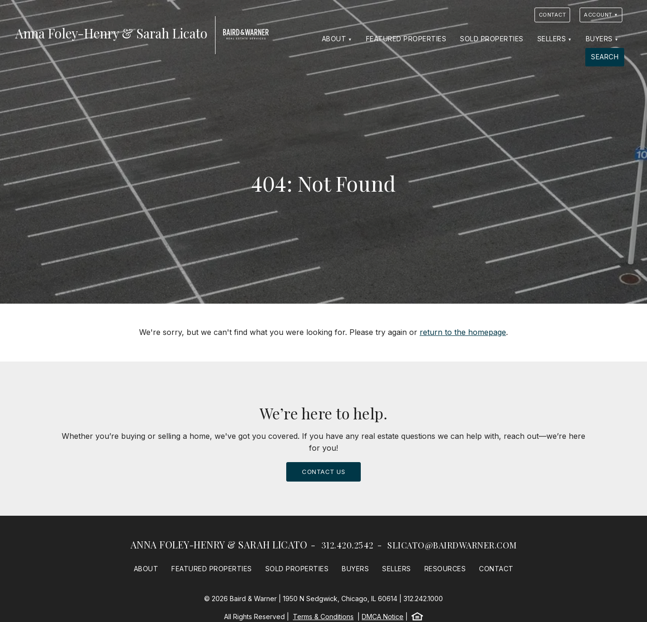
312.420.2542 (347, 545)
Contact (552, 14)
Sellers (551, 39)
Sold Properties (492, 39)
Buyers (599, 39)
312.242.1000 (423, 598)
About (334, 39)
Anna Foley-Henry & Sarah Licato (219, 544)
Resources (445, 569)
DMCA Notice (382, 617)
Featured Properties (406, 39)
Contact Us (323, 471)
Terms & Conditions (323, 617)
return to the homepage (463, 332)
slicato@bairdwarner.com (452, 545)
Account (598, 14)
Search (605, 57)
